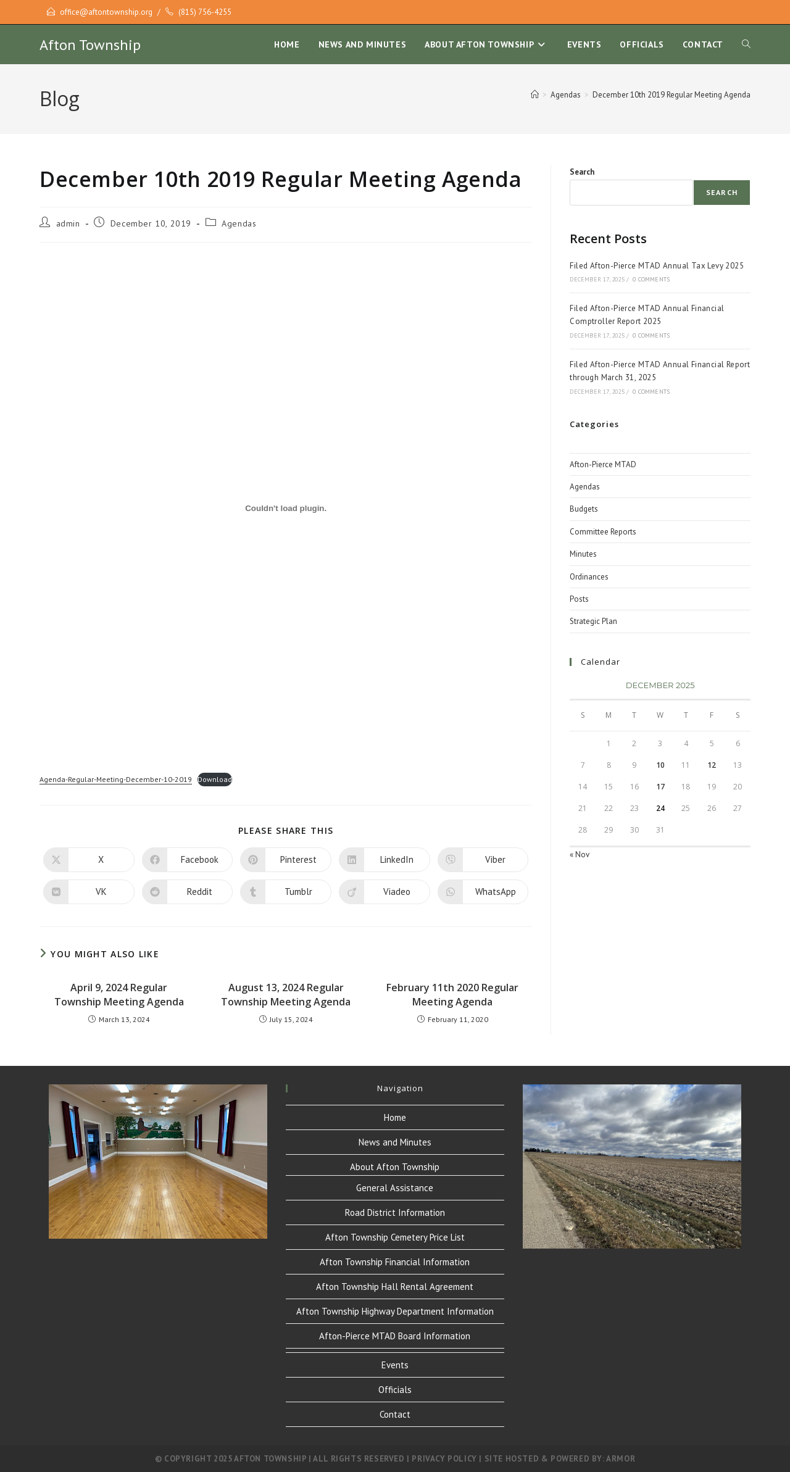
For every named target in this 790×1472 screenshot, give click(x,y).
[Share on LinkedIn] (384, 859)
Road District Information (395, 1212)
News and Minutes (395, 1142)
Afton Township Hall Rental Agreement (394, 1286)
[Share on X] (89, 859)
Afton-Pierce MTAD (603, 464)
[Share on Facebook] (187, 859)
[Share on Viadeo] (384, 891)
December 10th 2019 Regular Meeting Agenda (671, 94)
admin (68, 223)
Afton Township (90, 44)
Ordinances (589, 577)
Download (215, 779)
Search (582, 172)
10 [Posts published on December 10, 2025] (660, 765)
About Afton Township (394, 1167)
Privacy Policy (444, 1458)
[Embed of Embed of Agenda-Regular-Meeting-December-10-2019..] (286, 508)
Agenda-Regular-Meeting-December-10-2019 (116, 779)
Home (395, 1117)
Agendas (239, 223)
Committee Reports (603, 531)
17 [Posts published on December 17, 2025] (660, 786)
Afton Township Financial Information (395, 1262)
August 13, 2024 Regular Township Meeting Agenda (286, 994)
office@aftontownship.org (106, 12)
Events (395, 1365)
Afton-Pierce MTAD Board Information (394, 1336)
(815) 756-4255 (204, 12)
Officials (395, 1389)
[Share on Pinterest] (285, 859)
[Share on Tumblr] (285, 891)
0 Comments (651, 279)
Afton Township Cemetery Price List (395, 1237)
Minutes (583, 554)
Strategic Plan (593, 621)
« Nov (579, 854)
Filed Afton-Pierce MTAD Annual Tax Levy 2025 (657, 265)
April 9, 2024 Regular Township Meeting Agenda (119, 994)
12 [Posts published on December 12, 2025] (711, 765)
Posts (579, 599)
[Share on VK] (89, 891)
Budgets (584, 509)
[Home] (535, 94)
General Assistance (394, 1188)
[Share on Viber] (483, 859)
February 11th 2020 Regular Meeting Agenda (452, 994)
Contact (395, 1414)
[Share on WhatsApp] (483, 891)
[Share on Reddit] (187, 891)
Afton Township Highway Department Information (395, 1311)
